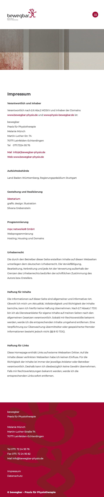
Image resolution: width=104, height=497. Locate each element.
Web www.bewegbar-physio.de (25, 157)
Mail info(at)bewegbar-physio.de (26, 152)
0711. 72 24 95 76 (20, 449)
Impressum (14, 471)
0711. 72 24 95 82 (21, 453)
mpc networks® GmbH (20, 229)
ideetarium (13, 198)
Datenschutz (14, 476)
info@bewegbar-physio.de (28, 458)
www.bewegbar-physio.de (22, 115)
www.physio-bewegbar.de (59, 115)
